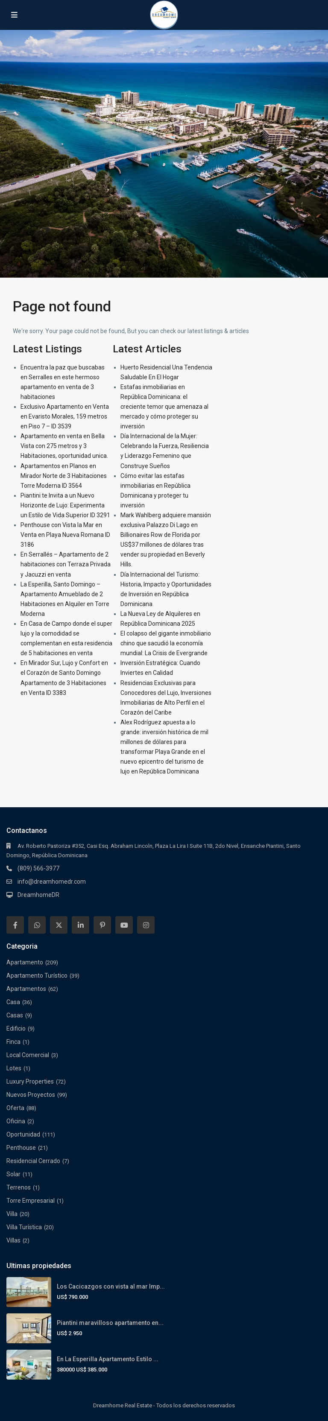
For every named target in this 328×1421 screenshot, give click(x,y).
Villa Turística (24, 1227)
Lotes (13, 1068)
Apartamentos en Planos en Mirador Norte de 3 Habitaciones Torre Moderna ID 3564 (63, 476)
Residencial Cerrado (33, 1160)
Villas (13, 1240)
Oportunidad (23, 1134)
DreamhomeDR (38, 894)
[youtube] (124, 925)
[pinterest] (102, 925)
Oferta (15, 1108)
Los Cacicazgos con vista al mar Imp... (111, 1286)
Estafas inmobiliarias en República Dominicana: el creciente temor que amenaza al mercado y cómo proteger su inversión (164, 407)
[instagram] (146, 925)
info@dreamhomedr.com (52, 881)
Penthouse (21, 1147)
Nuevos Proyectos (30, 1094)
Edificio (16, 1028)
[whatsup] (37, 925)
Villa (12, 1213)
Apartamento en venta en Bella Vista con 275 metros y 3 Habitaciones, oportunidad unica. (64, 446)
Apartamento (24, 962)
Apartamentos (26, 988)
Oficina (15, 1121)
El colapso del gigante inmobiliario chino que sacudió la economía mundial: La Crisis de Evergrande (165, 643)
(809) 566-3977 (38, 868)
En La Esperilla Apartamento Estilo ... (107, 1359)
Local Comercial (27, 1055)
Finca (13, 1041)
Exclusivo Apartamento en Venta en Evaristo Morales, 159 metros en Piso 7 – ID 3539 (64, 416)
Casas (14, 1015)
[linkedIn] (80, 925)
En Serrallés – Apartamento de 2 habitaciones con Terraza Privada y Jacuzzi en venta (65, 564)
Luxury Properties (30, 1081)
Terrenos (18, 1187)
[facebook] (15, 925)
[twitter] (58, 925)
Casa (13, 1002)
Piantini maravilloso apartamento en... (110, 1322)
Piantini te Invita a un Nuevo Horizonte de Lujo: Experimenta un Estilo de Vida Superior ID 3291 (65, 505)
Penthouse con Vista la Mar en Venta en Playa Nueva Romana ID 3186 (65, 535)
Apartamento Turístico (36, 975)
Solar (13, 1174)
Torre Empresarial (30, 1200)
